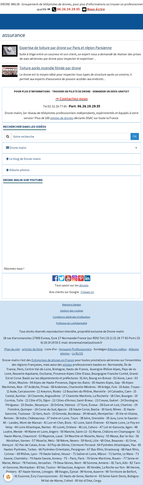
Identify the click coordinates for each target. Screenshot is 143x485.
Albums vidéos (117, 349)
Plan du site (12, 349)
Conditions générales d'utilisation (71, 317)
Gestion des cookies (71, 310)
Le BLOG (77, 353)
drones (84, 285)
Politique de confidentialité (71, 323)
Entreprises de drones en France (53, 360)
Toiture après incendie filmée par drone (50, 67)
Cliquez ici (87, 292)
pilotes (67, 365)
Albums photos (18, 170)
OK (135, 136)
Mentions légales (71, 304)
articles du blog (32, 349)
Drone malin (16, 148)
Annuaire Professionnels (75, 349)
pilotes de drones (61, 118)
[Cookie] (8, 477)
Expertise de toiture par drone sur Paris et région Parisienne (65, 47)
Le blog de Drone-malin (23, 159)
